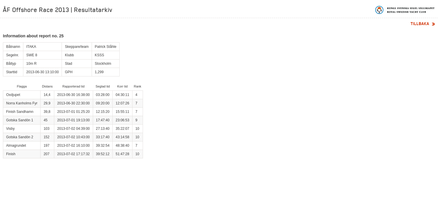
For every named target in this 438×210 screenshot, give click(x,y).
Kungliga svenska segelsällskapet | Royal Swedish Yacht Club (405, 10)
